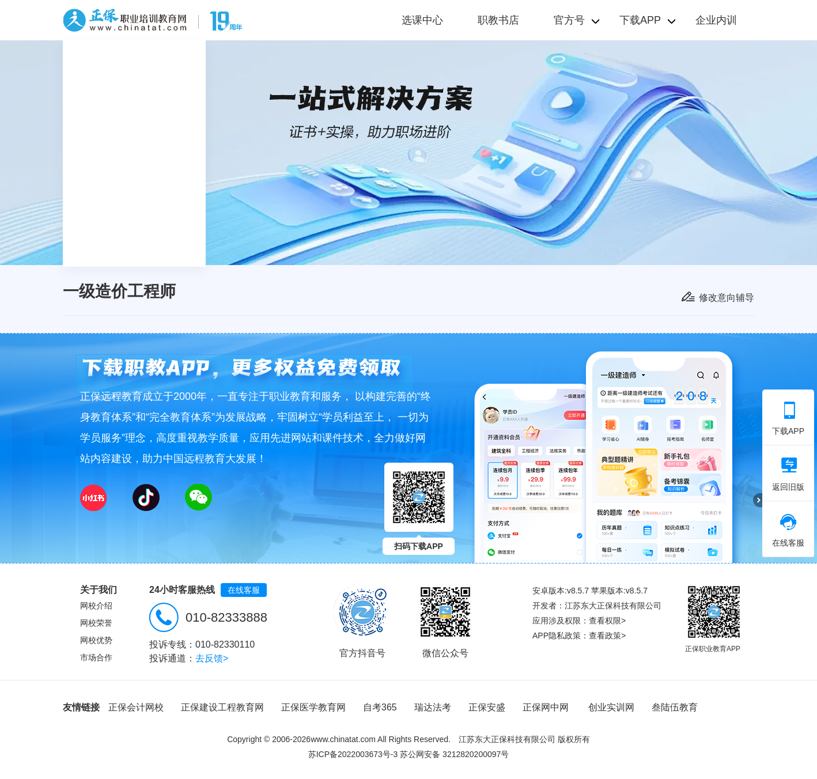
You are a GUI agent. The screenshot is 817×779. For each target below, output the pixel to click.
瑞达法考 (432, 707)
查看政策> (607, 635)
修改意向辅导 (726, 297)
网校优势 (96, 640)
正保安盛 (486, 707)
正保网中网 (546, 707)
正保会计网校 (136, 707)
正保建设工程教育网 (222, 707)
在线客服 (244, 590)
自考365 (380, 707)
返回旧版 (788, 474)
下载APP (788, 418)
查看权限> (607, 620)
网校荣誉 (96, 622)
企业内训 (716, 20)
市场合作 (96, 657)
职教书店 (498, 20)
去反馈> (211, 658)
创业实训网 (611, 707)
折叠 (757, 500)
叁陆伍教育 (675, 707)
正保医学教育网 (313, 707)
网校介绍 (96, 605)
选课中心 (422, 20)
